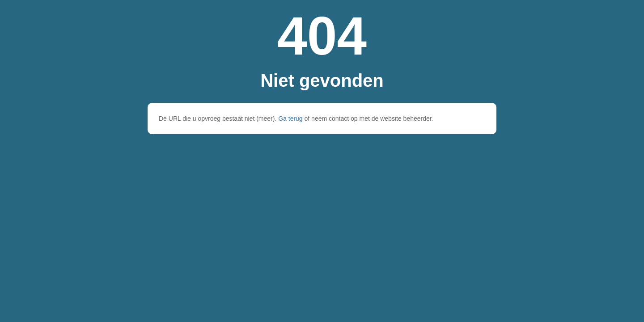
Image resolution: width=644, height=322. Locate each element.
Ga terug (290, 118)
